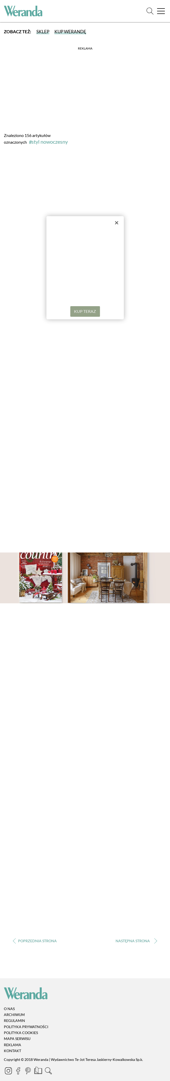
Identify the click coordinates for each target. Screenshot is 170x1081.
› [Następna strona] (135, 941)
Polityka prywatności (26, 1027)
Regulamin (14, 1020)
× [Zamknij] (117, 222)
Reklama (12, 1045)
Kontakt (12, 1051)
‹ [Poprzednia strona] (35, 941)
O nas (9, 1008)
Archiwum (14, 1014)
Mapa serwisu (17, 1039)
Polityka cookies (21, 1032)
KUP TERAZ (85, 311)
